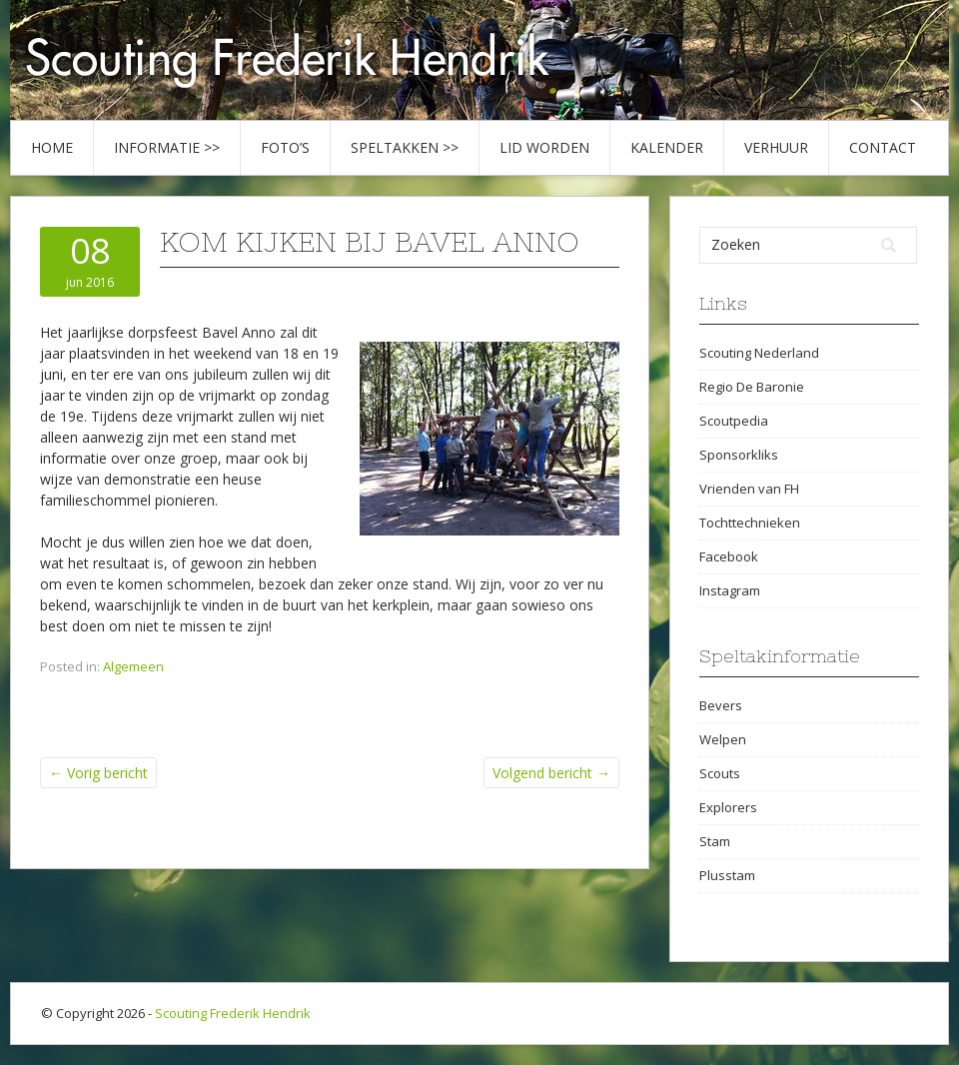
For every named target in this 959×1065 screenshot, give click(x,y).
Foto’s (285, 147)
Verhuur (776, 147)
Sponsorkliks (738, 455)
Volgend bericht (551, 772)
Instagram (729, 590)
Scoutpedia (733, 421)
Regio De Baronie (751, 387)
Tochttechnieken (749, 523)
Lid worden (544, 147)
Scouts (719, 773)
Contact (882, 147)
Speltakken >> (405, 147)
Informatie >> (167, 147)
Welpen (722, 739)
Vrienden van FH (749, 489)
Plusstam (727, 875)
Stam (714, 841)
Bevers (720, 705)
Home (52, 147)
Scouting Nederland (759, 353)
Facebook (728, 556)
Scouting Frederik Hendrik (233, 1013)
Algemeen (133, 666)
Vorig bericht (98, 772)
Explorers (728, 807)
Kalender (666, 147)
